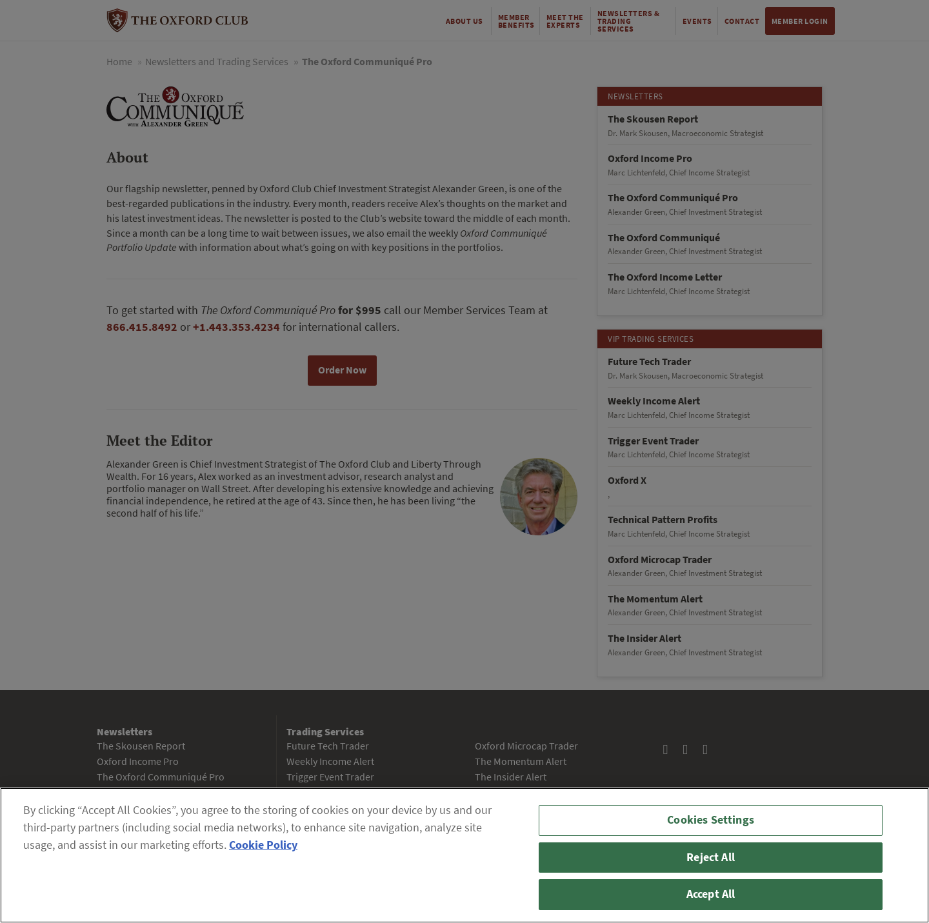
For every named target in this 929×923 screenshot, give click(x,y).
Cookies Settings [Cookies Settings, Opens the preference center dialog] (710, 820)
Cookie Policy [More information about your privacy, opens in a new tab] (263, 845)
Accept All (710, 894)
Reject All (710, 857)
